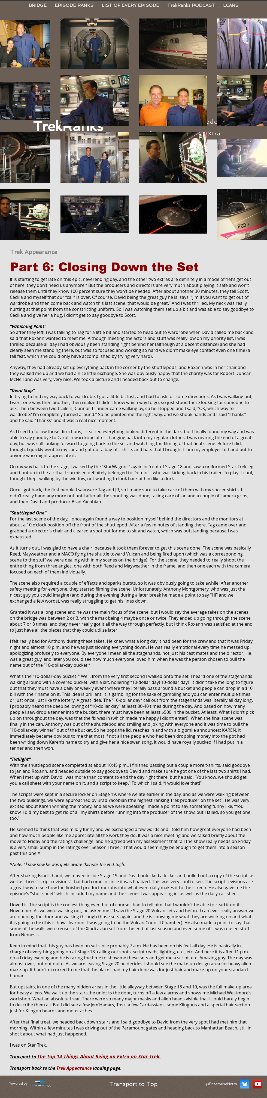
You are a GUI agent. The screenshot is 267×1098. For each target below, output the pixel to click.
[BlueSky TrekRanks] (244, 1084)
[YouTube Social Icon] (257, 1084)
